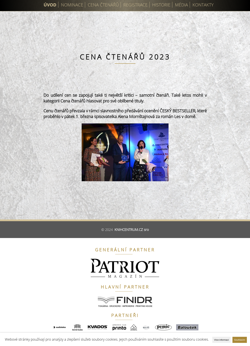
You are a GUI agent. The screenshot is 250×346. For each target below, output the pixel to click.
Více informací (221, 340)
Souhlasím (239, 340)
